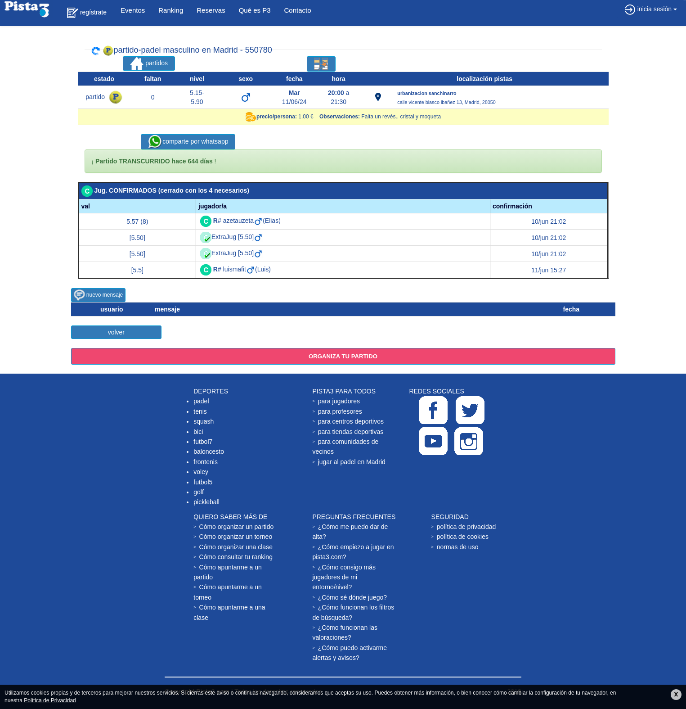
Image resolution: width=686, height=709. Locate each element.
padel (201, 401)
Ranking (170, 10)
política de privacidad (466, 526)
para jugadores (339, 401)
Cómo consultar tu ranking (236, 556)
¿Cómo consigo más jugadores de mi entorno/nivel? (344, 577)
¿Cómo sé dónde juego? (352, 597)
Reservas (211, 10)
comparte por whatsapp (188, 142)
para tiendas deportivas (351, 431)
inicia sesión (650, 9)
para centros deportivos (351, 421)
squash (203, 421)
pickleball (206, 502)
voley (200, 471)
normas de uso (458, 547)
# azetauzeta (238, 220)
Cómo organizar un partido (236, 526)
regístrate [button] (87, 12)
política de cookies (463, 536)
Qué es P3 (255, 10)
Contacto (297, 10)
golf (198, 492)
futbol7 (202, 441)
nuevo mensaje (98, 295)
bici (198, 431)
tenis (200, 411)
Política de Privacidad (50, 700)
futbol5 (202, 482)
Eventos (133, 10)
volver (116, 332)
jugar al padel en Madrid (352, 461)
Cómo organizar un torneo (236, 536)
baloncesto (208, 451)
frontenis (205, 461)
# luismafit (234, 269)
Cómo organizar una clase (236, 547)
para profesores (340, 411)
